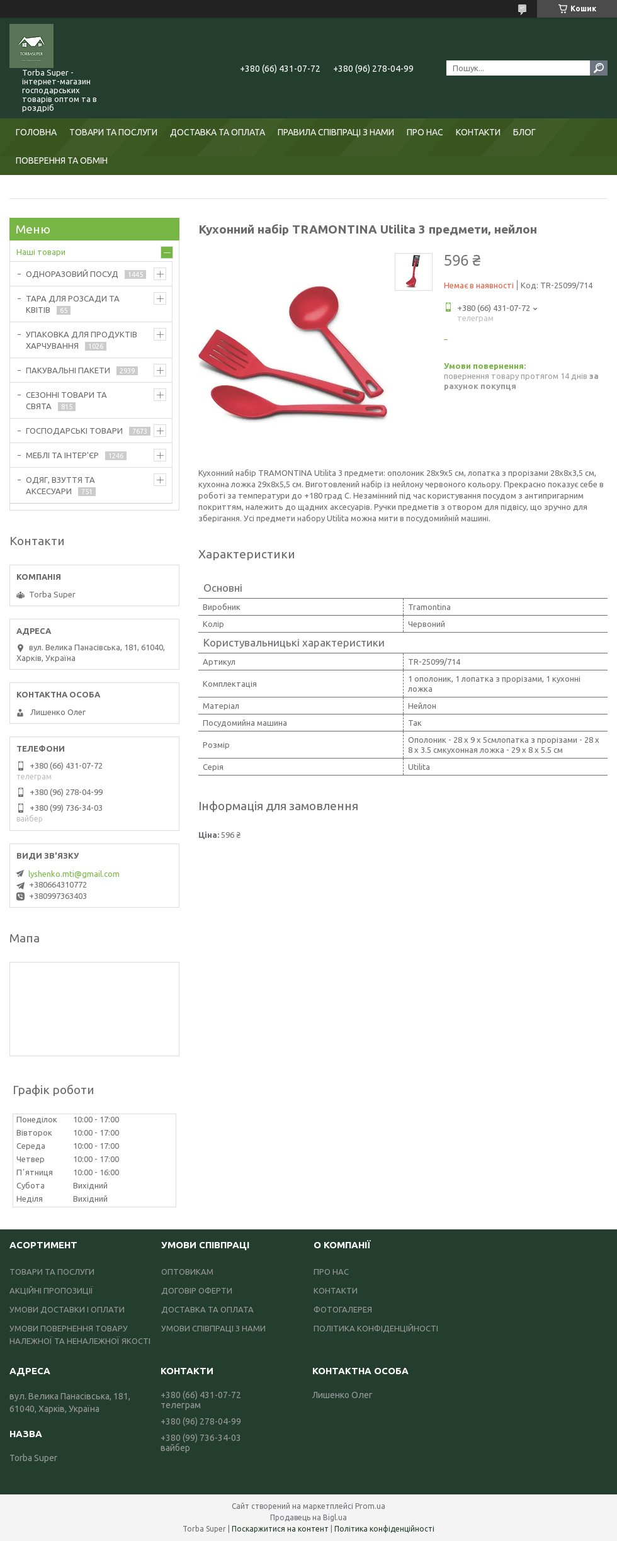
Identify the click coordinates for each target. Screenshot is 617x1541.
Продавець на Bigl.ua (308, 1517)
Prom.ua (370, 1506)
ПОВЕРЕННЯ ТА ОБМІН (62, 160)
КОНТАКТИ (478, 132)
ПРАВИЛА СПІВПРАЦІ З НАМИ (336, 132)
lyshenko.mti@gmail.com (74, 873)
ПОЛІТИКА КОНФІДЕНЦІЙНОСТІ (376, 1328)
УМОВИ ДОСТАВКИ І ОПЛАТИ (67, 1309)
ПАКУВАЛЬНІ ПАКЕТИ (68, 370)
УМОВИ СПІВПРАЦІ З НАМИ (213, 1328)
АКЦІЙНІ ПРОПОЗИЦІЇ (51, 1290)
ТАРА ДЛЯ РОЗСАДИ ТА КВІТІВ (73, 304)
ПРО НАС (425, 132)
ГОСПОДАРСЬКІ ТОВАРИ (74, 430)
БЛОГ (524, 132)
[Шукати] (599, 68)
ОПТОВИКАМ (187, 1271)
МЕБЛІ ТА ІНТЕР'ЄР (62, 455)
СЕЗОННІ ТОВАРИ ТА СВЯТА (66, 400)
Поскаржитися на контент (280, 1529)
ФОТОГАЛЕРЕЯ (343, 1309)
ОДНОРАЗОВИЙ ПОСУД (72, 273)
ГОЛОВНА (36, 132)
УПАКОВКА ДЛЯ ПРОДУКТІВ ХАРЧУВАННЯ (81, 340)
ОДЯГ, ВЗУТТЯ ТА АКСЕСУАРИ (60, 485)
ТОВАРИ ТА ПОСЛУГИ (113, 132)
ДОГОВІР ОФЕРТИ (196, 1290)
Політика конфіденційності (384, 1529)
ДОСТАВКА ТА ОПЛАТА (217, 132)
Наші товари (40, 251)
